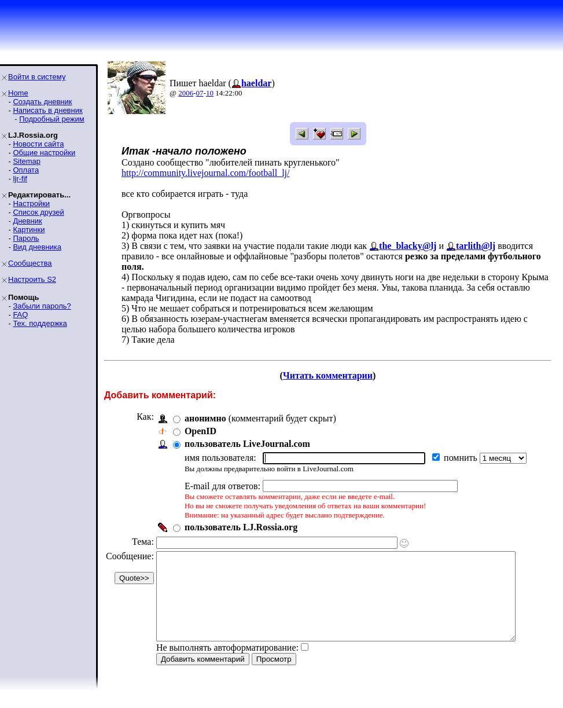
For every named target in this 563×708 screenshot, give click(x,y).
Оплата (26, 170)
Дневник (27, 221)
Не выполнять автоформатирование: (227, 665)
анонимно (205, 418)
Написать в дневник (47, 110)
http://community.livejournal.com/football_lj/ (205, 173)
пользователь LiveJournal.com (247, 444)
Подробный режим (51, 119)
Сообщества (30, 263)
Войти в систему (36, 76)
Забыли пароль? (42, 306)
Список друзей (38, 212)
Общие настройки (44, 152)
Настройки (31, 203)
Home (18, 93)
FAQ (20, 314)
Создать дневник (42, 101)
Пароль (26, 238)
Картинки (29, 229)
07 (200, 93)
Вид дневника (37, 247)
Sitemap (27, 161)
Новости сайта (38, 144)
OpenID (200, 431)
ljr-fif (20, 178)
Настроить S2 (32, 279)
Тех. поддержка (40, 323)
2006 (185, 93)
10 (210, 93)
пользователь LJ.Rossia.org (241, 527)
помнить (462, 458)
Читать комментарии (332, 375)
